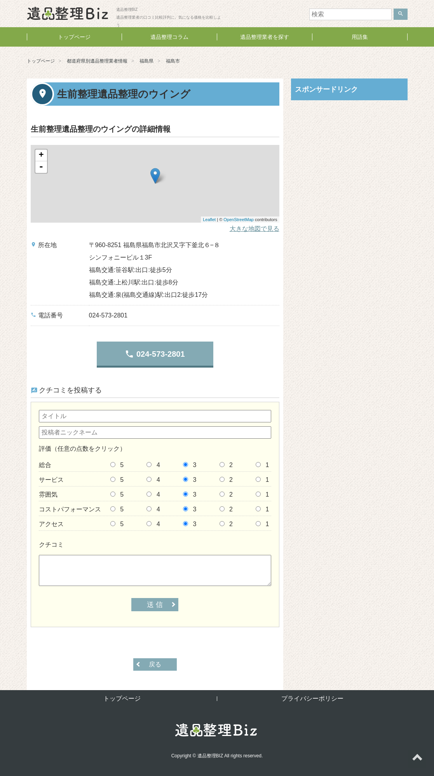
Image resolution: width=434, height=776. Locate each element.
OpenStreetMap (238, 219)
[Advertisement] (349, 156)
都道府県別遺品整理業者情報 (97, 61)
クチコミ (51, 544)
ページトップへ (417, 759)
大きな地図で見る (254, 228)
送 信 (155, 605)
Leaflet (209, 219)
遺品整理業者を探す (264, 37)
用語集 (360, 37)
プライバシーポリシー (312, 698)
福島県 (146, 61)
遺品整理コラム (169, 37)
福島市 (173, 61)
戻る (155, 664)
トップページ (74, 37)
